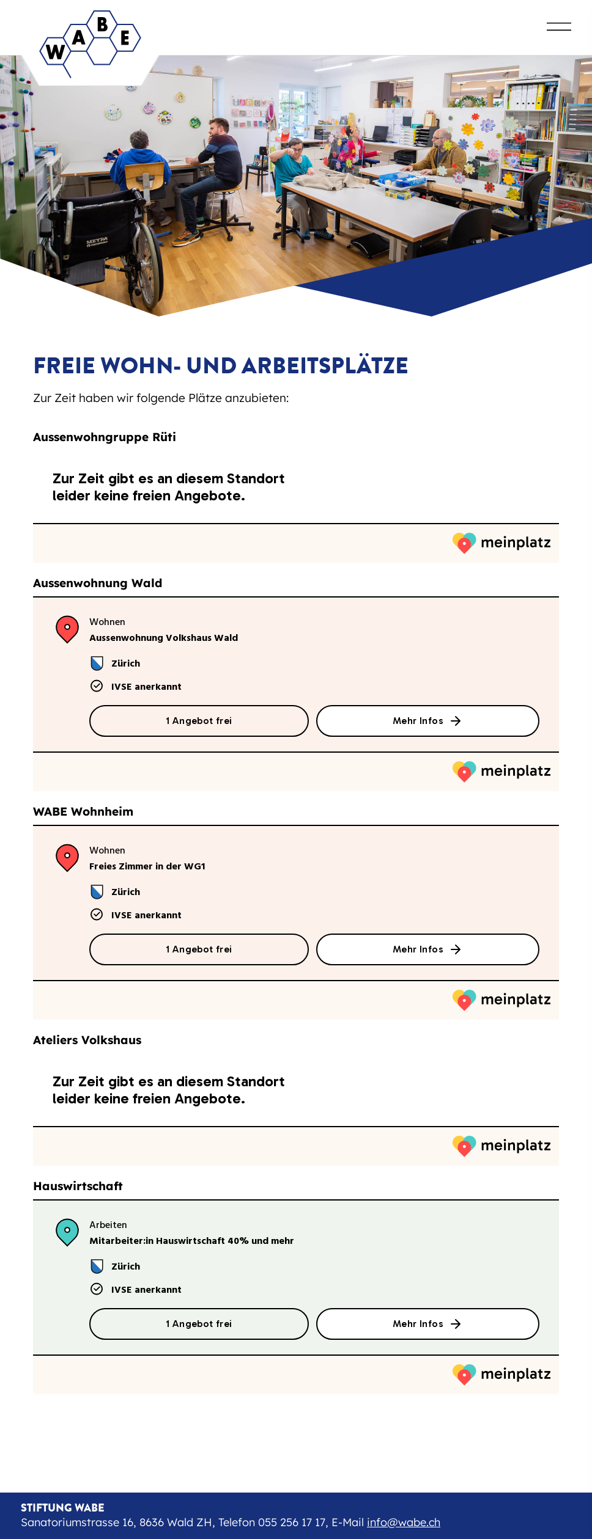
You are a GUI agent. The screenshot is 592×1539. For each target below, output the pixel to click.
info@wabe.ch (403, 1522)
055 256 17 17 (291, 1522)
